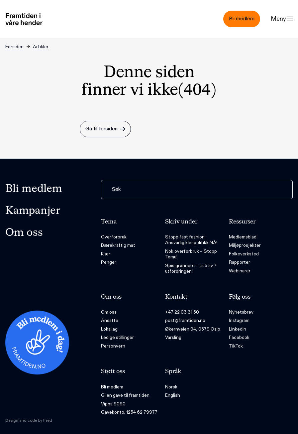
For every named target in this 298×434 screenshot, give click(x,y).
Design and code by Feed (28, 420)
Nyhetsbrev (241, 312)
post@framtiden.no (185, 320)
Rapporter (239, 262)
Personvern (113, 346)
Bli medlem (33, 189)
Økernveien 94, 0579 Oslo (192, 329)
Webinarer (239, 271)
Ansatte (109, 320)
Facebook (239, 337)
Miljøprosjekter (245, 245)
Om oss (24, 232)
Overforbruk (114, 237)
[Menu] (282, 19)
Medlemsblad (242, 237)
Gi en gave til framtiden (125, 395)
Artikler (41, 47)
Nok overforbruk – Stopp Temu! (191, 254)
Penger (108, 262)
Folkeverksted (244, 254)
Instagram (239, 320)
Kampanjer (32, 211)
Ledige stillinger (117, 337)
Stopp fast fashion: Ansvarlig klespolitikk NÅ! (191, 240)
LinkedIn (237, 329)
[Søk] (197, 189)
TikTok (236, 346)
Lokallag (109, 329)
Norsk (171, 387)
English (172, 395)
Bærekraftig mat (118, 245)
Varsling (173, 337)
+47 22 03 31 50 (182, 312)
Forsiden (14, 47)
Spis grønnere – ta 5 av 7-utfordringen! (191, 268)
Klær (105, 254)
